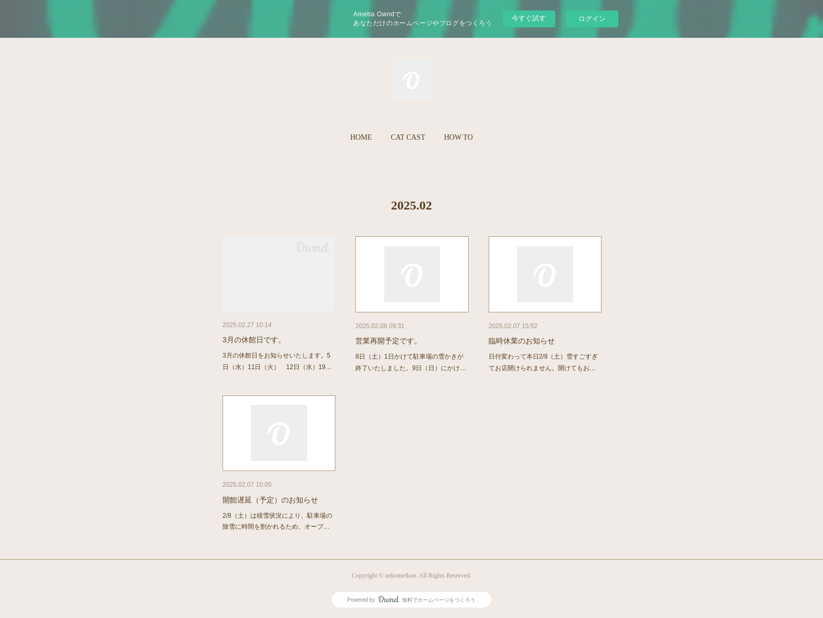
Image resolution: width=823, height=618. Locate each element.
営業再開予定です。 (388, 341)
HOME (361, 137)
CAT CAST (408, 137)
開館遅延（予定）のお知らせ (270, 500)
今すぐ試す (529, 18)
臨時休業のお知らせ (522, 341)
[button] (361, 137)
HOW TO (458, 137)
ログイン (592, 19)
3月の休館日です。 (254, 340)
